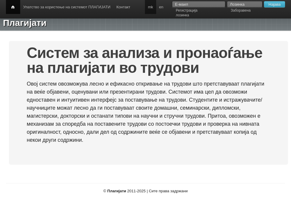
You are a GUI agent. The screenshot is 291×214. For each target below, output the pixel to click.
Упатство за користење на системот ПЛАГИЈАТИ (66, 7)
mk (150, 7)
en (161, 7)
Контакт (123, 7)
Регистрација (186, 10)
